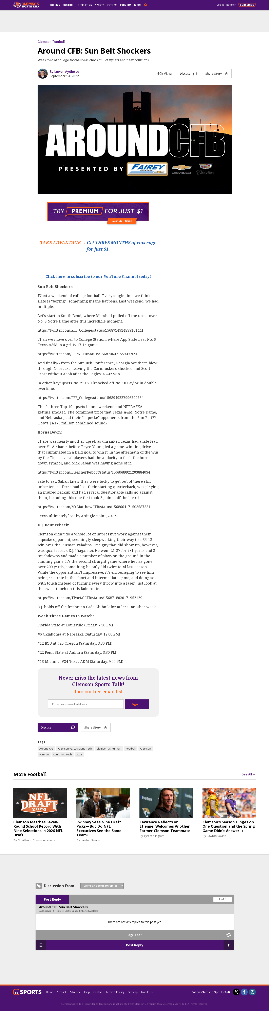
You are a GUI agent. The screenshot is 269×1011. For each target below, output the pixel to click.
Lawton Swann (90, 840)
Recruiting (85, 5)
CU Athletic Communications (36, 840)
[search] (146, 5)
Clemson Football (51, 41)
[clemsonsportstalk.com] (29, 5)
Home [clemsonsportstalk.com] (49, 992)
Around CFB (46, 748)
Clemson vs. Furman (109, 748)
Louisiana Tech (62, 754)
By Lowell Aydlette (64, 71)
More (137, 5)
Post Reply (52, 899)
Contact (97, 992)
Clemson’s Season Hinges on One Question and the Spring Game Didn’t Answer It (229, 826)
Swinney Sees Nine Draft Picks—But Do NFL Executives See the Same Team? (98, 828)
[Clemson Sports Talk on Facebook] (244, 992)
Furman (44, 754)
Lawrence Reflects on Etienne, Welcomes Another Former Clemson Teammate (164, 826)
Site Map (133, 992)
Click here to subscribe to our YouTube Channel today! (98, 276)
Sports (99, 5)
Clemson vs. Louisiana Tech (75, 748)
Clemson (145, 748)
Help (87, 992)
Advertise (75, 992)
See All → (249, 774)
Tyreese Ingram (154, 836)
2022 (79, 754)
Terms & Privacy (115, 992)
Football (69, 5)
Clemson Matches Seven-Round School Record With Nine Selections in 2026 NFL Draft (38, 828)
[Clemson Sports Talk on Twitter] (236, 992)
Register (231, 4)
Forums (55, 5)
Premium (125, 5)
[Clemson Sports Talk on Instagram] (252, 992)
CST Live (112, 5)
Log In (220, 4)
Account (61, 992)
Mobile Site (147, 992)
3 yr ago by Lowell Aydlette (84, 910)
